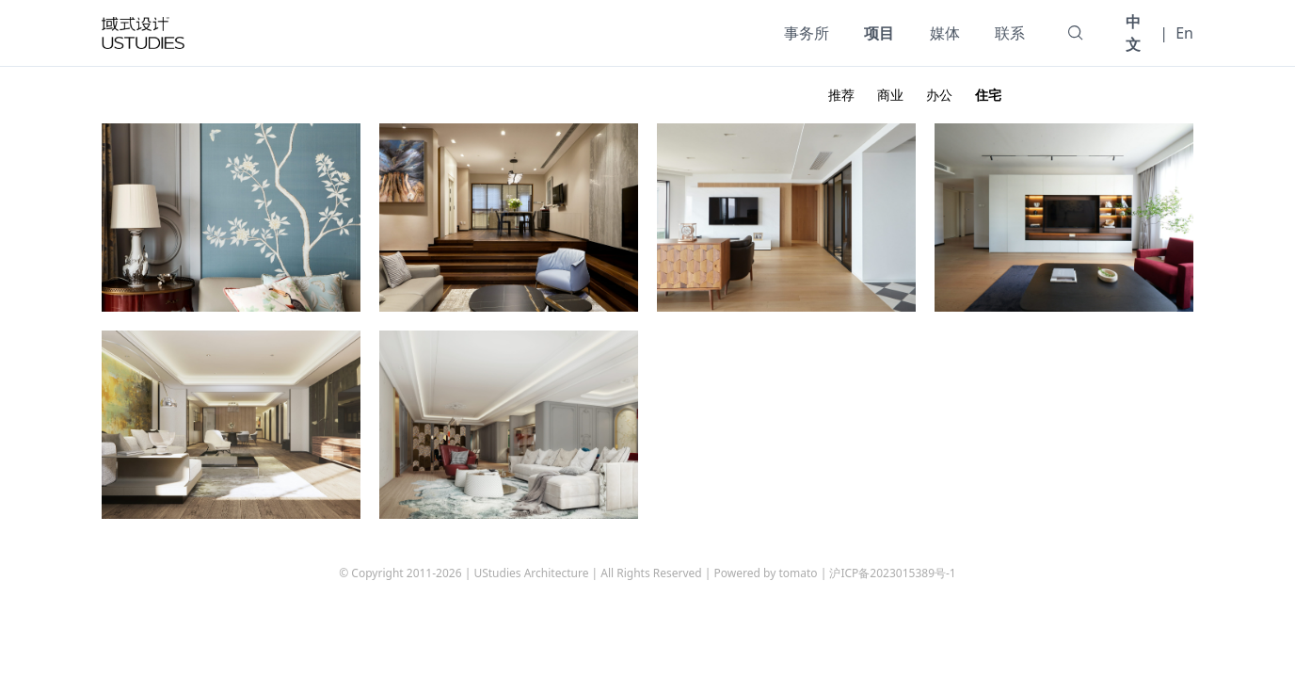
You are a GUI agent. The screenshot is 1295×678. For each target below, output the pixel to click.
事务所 (806, 33)
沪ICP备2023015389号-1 (892, 573)
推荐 (841, 95)
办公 (939, 95)
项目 (879, 33)
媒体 (945, 33)
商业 (890, 95)
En (1184, 33)
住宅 (988, 95)
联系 (1010, 33)
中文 (1133, 33)
